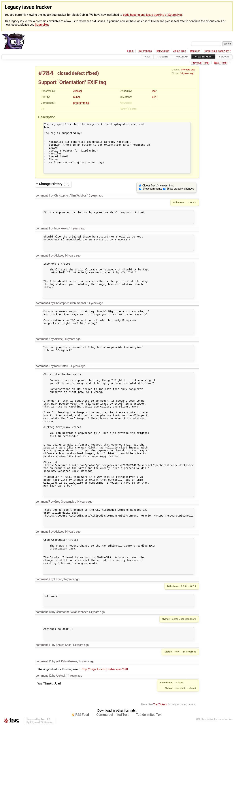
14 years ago (187, 73)
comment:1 (43, 205)
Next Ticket (220, 62)
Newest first (167, 195)
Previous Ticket (200, 62)
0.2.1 (155, 97)
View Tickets (203, 56)
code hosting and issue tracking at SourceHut (152, 14)
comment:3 (43, 270)
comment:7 (43, 552)
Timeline (162, 56)
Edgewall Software (41, 787)
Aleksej (77, 91)
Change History (54, 193)
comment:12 (44, 741)
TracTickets (160, 769)
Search (224, 56)
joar (154, 91)
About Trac (179, 51)
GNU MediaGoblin (206, 784)
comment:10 (44, 675)
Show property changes (180, 198)
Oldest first (148, 195)
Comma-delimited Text (112, 780)
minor (76, 97)
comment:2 (43, 240)
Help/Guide (162, 51)
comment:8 (43, 586)
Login (130, 51)
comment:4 (43, 324)
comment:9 (43, 640)
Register (195, 51)
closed (64, 73)
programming (81, 102)
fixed (92, 73)
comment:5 (43, 364)
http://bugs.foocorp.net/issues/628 (103, 734)
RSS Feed (82, 780)
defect (78, 73)
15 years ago (188, 69)
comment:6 (43, 394)
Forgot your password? (217, 51)
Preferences (145, 51)
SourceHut (42, 24)
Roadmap (182, 56)
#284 (46, 73)
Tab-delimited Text (149, 780)
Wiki (147, 56)
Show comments (152, 198)
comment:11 (44, 710)
